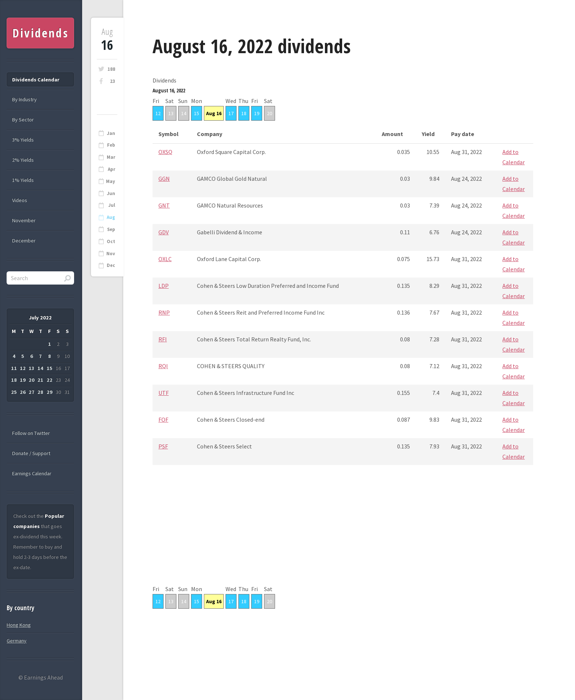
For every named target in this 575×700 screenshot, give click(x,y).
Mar (111, 157)
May (110, 181)
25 (14, 392)
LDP (163, 285)
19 (256, 113)
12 (158, 113)
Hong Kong (19, 625)
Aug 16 (213, 113)
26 (23, 392)
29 (49, 392)
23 (112, 81)
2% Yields (23, 160)
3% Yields (23, 139)
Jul (111, 205)
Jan (111, 133)
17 (231, 113)
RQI (163, 366)
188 (111, 69)
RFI (162, 339)
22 (49, 380)
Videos (19, 200)
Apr (111, 169)
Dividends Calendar (35, 79)
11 (14, 368)
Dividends (40, 33)
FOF (163, 419)
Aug (111, 217)
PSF (163, 446)
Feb (111, 145)
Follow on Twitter (31, 433)
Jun (111, 193)
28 (40, 392)
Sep (111, 229)
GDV (163, 232)
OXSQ (165, 151)
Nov (110, 253)
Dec (111, 265)
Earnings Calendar (31, 473)
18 (243, 113)
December (24, 240)
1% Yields (23, 180)
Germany (16, 640)
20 (269, 113)
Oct (111, 241)
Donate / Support (31, 453)
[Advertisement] (343, 532)
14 (183, 113)
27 (31, 392)
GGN (164, 178)
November (24, 220)
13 (170, 113)
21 (40, 380)
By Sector (23, 119)
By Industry (24, 99)
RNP (164, 312)
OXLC (165, 259)
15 (196, 113)
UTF (163, 392)
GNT (164, 205)
